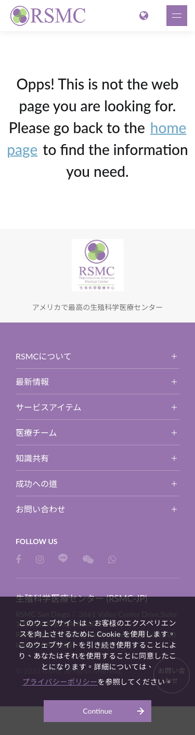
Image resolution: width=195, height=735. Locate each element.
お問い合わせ (41, 509)
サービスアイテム (48, 407)
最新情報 (32, 381)
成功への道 (36, 483)
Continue (97, 710)
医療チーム (36, 432)
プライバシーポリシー (60, 681)
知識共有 (32, 458)
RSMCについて (44, 356)
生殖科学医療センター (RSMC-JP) (49, 16)
